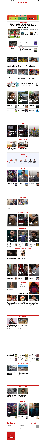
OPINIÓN (23, 154)
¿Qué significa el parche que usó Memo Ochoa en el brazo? (22, 239)
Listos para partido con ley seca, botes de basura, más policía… (33, 134)
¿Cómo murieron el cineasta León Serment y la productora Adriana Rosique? (11, 396)
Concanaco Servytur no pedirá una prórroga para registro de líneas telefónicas (21, 105)
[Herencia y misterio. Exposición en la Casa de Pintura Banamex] (16, 417)
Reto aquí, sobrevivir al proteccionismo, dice (12, 324)
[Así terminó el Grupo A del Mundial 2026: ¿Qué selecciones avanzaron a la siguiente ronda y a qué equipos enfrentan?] (23, 74)
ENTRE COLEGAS (35, 156)
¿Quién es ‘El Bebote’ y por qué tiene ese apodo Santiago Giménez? (12, 239)
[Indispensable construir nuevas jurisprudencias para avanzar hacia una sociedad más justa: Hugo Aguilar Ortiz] (16, 106)
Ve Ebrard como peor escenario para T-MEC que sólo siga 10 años (12, 326)
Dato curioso (9, 236)
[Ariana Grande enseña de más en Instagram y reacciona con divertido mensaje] (26, 278)
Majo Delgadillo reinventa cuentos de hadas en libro (22, 258)
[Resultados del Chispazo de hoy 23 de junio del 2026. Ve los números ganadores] (26, 356)
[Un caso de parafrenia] (37, 417)
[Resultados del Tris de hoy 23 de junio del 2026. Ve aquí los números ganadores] (16, 356)
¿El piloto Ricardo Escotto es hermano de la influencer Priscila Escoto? (32, 278)
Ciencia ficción (19, 394)
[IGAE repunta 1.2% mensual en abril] (23, 323)
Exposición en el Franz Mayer (10, 256)
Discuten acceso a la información (21, 147)
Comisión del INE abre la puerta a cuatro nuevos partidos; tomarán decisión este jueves (25, 49)
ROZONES (10, 156)
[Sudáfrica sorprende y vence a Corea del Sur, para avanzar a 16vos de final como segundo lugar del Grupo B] (23, 62)
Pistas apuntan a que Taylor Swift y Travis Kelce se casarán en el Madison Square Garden (33, 272)
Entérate (30, 236)
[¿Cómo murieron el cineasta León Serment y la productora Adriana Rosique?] (12, 393)
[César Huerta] (19, 136)
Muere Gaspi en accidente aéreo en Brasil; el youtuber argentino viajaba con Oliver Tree (34, 303)
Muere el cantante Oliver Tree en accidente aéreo (33, 291)
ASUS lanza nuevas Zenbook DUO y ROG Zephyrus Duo (11, 179)
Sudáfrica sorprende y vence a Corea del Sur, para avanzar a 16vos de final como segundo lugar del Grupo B (22, 65)
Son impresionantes (10, 176)
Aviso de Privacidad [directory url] (22, 428)
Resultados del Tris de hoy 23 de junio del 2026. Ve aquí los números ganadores (10, 355)
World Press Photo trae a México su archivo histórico (11, 258)
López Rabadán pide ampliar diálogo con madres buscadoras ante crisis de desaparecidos (12, 100)
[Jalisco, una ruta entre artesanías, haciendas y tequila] (26, 184)
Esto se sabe (8, 394)
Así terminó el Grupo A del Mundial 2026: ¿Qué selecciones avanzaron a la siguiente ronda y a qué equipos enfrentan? (23, 77)
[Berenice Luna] (30, 181)
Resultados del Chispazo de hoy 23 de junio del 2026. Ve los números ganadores (21, 355)
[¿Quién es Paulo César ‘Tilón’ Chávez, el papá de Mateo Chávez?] (12, 74)
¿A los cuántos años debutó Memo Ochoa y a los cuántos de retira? (33, 239)
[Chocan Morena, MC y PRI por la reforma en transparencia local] (23, 146)
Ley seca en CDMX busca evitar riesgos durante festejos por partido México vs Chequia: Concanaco (12, 133)
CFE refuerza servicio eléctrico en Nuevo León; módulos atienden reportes (12, 373)
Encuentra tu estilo (20, 176)
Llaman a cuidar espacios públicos (11, 129)
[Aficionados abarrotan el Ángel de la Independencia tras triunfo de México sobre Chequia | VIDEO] (22, 34)
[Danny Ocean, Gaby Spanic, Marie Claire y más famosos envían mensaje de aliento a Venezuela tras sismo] (16, 278)
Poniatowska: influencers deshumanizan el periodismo (12, 222)
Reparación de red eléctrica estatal (11, 371)
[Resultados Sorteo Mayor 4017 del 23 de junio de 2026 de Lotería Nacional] (26, 360)
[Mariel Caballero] (9, 181)
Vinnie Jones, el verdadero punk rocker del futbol (33, 412)
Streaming (9, 270)
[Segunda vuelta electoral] (35, 160)
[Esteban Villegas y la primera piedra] (30, 160)
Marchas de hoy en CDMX (16, 0)
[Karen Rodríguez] (20, 181)
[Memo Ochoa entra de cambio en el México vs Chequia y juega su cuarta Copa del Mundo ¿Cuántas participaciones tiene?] (12, 62)
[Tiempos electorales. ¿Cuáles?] (16, 160)
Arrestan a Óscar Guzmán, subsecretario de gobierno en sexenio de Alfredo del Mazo (21, 110)
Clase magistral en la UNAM (11, 220)
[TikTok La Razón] (35, 423)
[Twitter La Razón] (33, 423)
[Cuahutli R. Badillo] (9, 136)
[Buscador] (38, 0)
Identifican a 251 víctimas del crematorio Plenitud (22, 206)
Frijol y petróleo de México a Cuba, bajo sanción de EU (25, 163)
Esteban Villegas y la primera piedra (30, 162)
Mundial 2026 (11, 0)
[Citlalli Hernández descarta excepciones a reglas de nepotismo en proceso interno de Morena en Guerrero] (12, 146)
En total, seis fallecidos (31, 301)
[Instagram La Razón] (34, 423)
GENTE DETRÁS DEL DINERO (25, 157)
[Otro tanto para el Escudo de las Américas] (21, 160)
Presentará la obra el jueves (21, 256)
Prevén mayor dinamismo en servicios (22, 324)
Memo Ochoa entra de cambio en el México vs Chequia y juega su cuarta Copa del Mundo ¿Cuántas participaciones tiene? (12, 65)
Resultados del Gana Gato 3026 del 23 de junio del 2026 (10, 359)
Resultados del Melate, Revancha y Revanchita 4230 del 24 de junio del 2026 (32, 355)
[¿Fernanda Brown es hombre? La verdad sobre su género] (12, 287)
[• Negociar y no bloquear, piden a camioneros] (11, 160)
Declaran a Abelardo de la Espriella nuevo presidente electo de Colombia (25, 42)
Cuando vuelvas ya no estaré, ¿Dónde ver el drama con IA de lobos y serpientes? (23, 291)
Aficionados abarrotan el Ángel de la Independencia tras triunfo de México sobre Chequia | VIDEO (27, 33)
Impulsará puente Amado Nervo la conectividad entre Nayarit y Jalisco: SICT (23, 373)
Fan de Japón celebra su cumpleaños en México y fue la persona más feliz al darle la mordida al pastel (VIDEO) (33, 77)
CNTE (13, 0)
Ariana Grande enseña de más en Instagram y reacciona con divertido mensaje (21, 278)
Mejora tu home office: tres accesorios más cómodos (32, 183)
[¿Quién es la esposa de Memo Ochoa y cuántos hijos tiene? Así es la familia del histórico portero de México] (34, 62)
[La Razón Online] (20, 45)
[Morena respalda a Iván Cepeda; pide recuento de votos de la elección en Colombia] (37, 110)
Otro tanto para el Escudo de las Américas (21, 163)
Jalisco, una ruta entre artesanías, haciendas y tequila (21, 183)
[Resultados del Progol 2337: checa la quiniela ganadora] (37, 360)
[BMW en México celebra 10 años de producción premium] (16, 184)
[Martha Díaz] (30, 293)
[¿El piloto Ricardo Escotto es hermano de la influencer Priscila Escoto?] (37, 278)
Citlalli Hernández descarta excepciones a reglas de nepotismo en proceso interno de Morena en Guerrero (12, 149)
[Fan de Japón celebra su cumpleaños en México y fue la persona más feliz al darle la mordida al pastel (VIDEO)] (34, 74)
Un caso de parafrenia (31, 416)
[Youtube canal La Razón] (37, 423)
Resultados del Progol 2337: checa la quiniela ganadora (23, 284)
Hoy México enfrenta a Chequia (32, 131)
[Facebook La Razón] (31, 423)
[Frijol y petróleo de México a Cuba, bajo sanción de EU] (25, 160)
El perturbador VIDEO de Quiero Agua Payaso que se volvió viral (23, 303)
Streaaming (19, 268)
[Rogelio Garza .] (19, 414)
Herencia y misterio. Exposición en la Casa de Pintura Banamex (10, 417)
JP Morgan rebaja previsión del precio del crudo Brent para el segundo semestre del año (32, 106)
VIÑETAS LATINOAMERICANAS (21, 157)
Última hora (30, 289)
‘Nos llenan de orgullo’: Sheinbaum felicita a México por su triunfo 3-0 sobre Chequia (36, 33)
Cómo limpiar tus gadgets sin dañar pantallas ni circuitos (33, 223)
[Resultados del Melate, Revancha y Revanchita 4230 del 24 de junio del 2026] (37, 356)
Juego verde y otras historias (11, 412)
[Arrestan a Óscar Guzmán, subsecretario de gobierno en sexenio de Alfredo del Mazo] (26, 110)
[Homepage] (23, 2)
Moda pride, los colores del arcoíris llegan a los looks (22, 179)
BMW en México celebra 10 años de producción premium (10, 183)
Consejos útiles (31, 220)
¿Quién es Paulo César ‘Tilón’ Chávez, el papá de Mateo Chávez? (11, 77)
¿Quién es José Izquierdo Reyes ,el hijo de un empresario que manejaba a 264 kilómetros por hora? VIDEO (23, 286)
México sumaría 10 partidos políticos (23, 47)
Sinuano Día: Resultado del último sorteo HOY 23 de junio (23, 289)
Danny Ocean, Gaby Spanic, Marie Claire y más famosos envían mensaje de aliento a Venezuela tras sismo (10, 278)
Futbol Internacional (23, 22)
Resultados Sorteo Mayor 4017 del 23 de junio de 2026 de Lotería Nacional (23, 293)
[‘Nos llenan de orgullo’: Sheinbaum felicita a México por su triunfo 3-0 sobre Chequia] (31, 34)
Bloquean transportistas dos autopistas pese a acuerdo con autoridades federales (22, 100)
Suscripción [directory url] (21, 427)
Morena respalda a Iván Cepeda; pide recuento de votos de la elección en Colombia (32, 110)
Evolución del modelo (31, 176)
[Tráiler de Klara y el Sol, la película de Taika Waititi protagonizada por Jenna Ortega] (23, 393)
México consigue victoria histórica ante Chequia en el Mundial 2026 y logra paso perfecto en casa (23, 25)
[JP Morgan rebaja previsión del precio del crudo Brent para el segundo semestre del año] (37, 106)
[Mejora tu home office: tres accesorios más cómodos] (37, 184)
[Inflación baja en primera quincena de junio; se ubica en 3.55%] (16, 110)
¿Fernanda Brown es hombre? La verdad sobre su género (11, 289)
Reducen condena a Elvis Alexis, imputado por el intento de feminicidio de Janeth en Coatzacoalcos (12, 207)
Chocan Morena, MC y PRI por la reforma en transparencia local (23, 149)
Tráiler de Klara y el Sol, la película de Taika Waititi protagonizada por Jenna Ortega (22, 396)
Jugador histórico (20, 236)
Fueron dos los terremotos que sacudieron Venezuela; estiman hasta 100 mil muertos (12, 49)
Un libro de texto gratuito (22, 412)
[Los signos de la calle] (26, 417)
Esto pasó (19, 301)
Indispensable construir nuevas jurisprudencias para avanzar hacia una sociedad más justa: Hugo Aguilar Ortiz (10, 106)
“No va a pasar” (8, 147)
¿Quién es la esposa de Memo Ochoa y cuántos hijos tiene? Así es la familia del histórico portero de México (34, 65)
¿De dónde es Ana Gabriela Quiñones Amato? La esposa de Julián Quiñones (12, 303)
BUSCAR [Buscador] (37, 426)
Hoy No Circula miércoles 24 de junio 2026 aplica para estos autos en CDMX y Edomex (22, 133)
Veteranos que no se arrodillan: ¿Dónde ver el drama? (12, 272)
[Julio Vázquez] (8, 357)
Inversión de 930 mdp (20, 371)
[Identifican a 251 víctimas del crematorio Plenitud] (23, 204)
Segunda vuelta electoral (34, 162)
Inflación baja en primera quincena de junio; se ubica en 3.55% (10, 110)
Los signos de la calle (20, 416)
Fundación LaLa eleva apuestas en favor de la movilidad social (33, 179)
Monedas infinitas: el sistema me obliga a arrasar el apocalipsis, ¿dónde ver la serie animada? (22, 272)
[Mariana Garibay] (8, 294)
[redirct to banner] (23, 17)
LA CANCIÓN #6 (20, 411)
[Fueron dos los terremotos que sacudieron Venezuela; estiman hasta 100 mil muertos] (13, 45)
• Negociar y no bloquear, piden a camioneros (11, 163)
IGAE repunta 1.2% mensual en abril (23, 326)
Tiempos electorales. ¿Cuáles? (15, 163)
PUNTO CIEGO (29, 156)
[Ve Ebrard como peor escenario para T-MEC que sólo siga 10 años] (12, 323)
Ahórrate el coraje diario (21, 130)
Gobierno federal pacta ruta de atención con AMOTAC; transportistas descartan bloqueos (33, 100)
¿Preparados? (31, 269)
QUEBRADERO (15, 156)
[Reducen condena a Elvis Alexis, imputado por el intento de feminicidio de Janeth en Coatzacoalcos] (12, 204)
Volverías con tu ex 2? (9, 288)
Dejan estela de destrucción (12, 46)
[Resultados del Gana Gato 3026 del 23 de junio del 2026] (16, 360)
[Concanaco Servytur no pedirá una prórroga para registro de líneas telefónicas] (26, 106)
